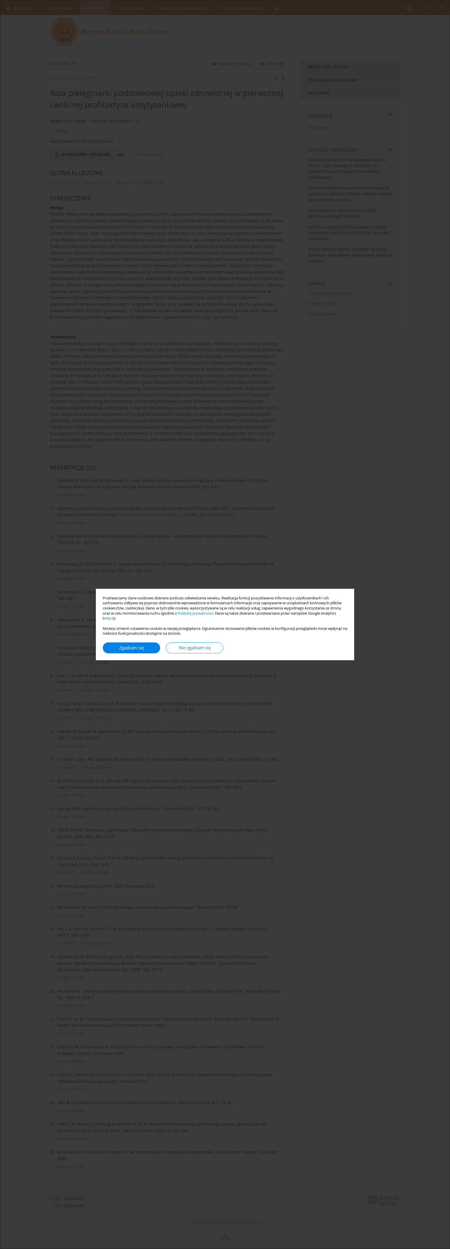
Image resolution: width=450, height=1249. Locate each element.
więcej (109, 618)
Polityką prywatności (195, 613)
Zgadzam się (131, 648)
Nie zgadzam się (195, 648)
